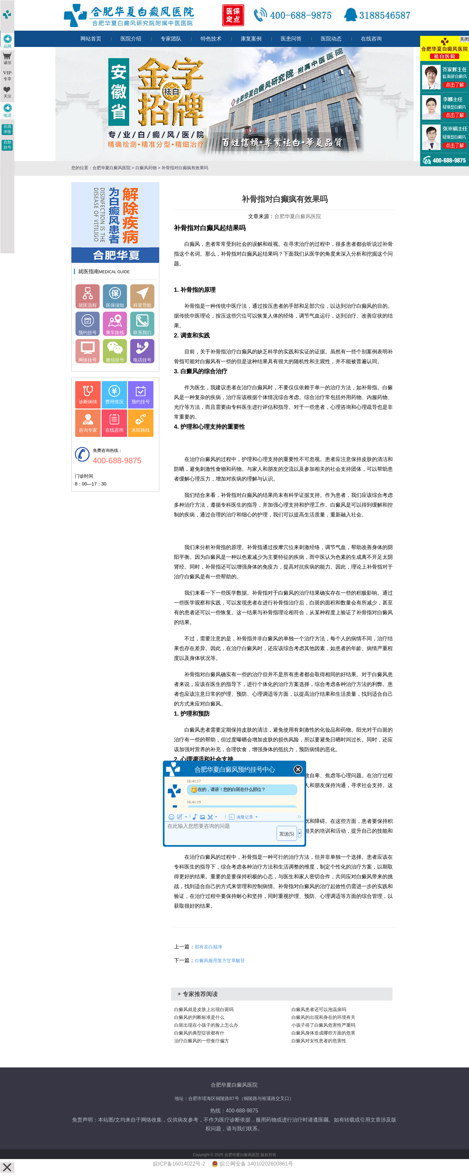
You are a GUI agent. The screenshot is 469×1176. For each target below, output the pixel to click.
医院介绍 (131, 38)
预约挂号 (87, 332)
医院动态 (331, 38)
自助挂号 (7, 145)
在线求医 (7, 129)
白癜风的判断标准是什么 (199, 1017)
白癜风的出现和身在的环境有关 (323, 1017)
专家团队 (171, 38)
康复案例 (251, 38)
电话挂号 (142, 360)
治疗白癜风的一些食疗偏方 (201, 1040)
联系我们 (142, 332)
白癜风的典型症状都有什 (199, 1032)
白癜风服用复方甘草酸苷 (220, 960)
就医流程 (87, 305)
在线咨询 (371, 38)
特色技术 (211, 38)
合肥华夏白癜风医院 (111, 167)
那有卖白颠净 (208, 946)
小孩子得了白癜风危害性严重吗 (323, 1025)
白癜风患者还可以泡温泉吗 (318, 1009)
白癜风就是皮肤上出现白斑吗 (204, 1009)
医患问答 (291, 38)
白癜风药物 (146, 167)
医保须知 (115, 305)
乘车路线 (115, 332)
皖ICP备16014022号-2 (179, 1164)
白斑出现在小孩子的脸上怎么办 (206, 1025)
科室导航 (142, 305)
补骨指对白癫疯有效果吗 (184, 167)
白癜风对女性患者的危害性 (318, 1040)
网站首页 (90, 38)
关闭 (464, 39)
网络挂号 (87, 360)
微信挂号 (115, 360)
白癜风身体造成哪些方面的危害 (323, 1032)
